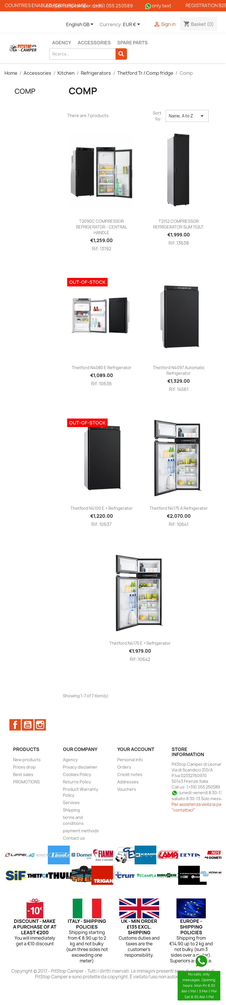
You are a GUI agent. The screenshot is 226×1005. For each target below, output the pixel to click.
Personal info (130, 759)
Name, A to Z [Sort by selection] (187, 116)
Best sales (23, 774)
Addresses (128, 782)
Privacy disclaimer (80, 767)
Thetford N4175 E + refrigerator (140, 643)
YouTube (27, 725)
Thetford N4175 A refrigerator (178, 508)
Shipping (71, 810)
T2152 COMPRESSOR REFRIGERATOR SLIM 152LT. (178, 224)
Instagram (40, 725)
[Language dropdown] (80, 24)
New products (27, 759)
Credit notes (129, 774)
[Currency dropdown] (132, 24)
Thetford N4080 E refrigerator (102, 367)
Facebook (15, 725)
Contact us (74, 838)
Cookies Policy (77, 774)
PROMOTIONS (26, 782)
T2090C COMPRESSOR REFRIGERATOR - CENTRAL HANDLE (101, 227)
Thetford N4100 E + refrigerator (101, 508)
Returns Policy (77, 782)
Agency (61, 42)
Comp (25, 91)
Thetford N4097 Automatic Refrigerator (179, 370)
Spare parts (132, 42)
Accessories (94, 42)
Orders (124, 767)
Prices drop (24, 767)
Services (71, 802)
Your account (135, 749)
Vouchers (126, 789)
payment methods (81, 830)
